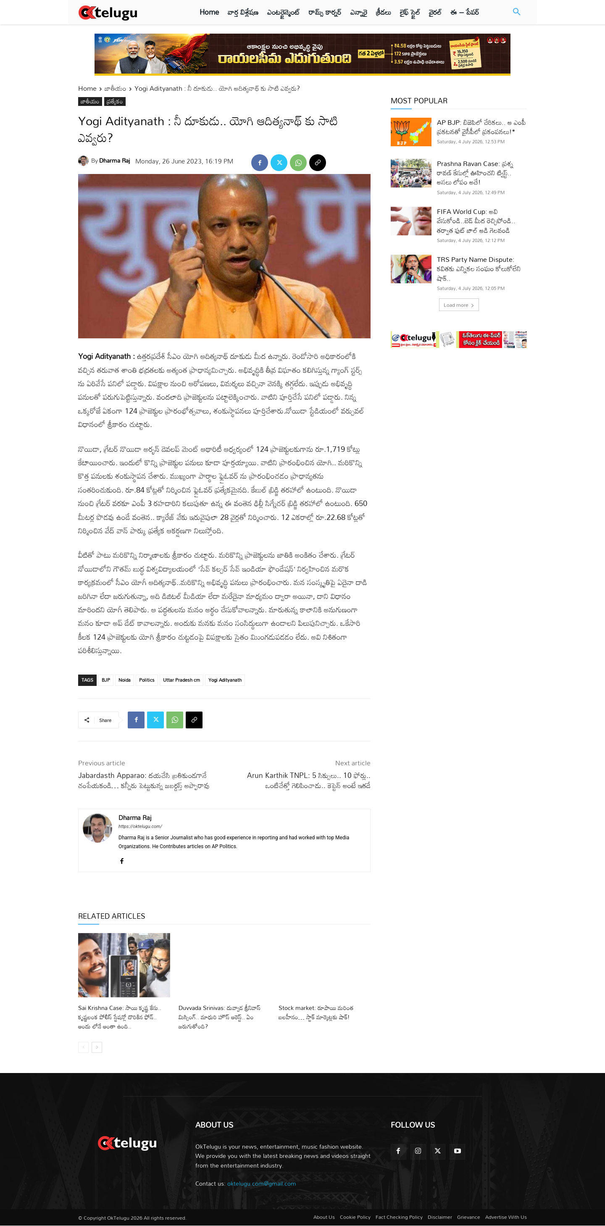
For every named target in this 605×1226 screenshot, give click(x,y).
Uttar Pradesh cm (181, 680)
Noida (124, 680)
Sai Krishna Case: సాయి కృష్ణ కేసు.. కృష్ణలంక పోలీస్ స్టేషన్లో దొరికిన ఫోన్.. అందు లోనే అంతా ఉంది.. (122, 1017)
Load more (459, 305)
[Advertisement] (459, 423)
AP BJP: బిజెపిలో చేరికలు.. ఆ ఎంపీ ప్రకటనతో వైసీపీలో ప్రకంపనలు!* (481, 127)
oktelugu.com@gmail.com (261, 1183)
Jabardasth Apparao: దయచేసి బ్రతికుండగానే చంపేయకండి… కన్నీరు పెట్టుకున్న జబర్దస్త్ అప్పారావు (144, 780)
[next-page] (97, 1047)
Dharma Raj (114, 160)
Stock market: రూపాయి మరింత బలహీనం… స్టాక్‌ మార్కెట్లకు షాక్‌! (321, 1012)
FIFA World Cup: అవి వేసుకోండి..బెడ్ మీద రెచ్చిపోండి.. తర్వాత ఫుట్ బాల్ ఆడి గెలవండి (476, 221)
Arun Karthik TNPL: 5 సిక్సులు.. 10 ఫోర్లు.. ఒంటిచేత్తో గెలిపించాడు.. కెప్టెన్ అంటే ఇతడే (309, 780)
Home (87, 88)
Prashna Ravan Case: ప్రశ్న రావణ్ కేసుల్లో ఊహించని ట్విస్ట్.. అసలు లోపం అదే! (475, 173)
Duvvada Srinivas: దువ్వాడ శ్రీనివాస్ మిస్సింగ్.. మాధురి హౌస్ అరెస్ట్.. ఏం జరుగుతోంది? (218, 1017)
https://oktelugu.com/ (140, 826)
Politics (147, 680)
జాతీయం (115, 88)
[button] (517, 12)
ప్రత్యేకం (115, 101)
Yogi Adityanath (225, 680)
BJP (106, 680)
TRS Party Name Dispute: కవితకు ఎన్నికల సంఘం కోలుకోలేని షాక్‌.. (479, 269)
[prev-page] (83, 1047)
